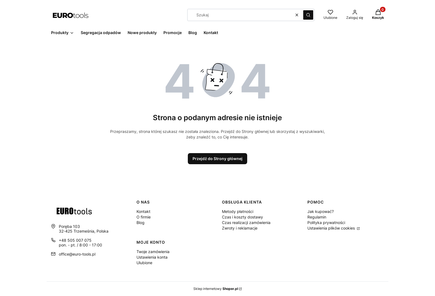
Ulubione (144, 262)
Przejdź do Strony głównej (217, 158)
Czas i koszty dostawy (242, 217)
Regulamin (316, 217)
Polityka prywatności (326, 222)
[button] (308, 15)
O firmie (143, 217)
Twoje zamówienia (153, 251)
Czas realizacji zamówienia (246, 222)
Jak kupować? (320, 211)
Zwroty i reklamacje (239, 228)
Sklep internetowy (215, 289)
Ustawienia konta (152, 257)
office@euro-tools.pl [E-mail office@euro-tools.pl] (77, 254)
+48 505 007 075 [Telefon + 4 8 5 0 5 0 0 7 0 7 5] (75, 240)
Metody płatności (237, 211)
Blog (140, 222)
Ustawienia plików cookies (331, 228)
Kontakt (143, 211)
